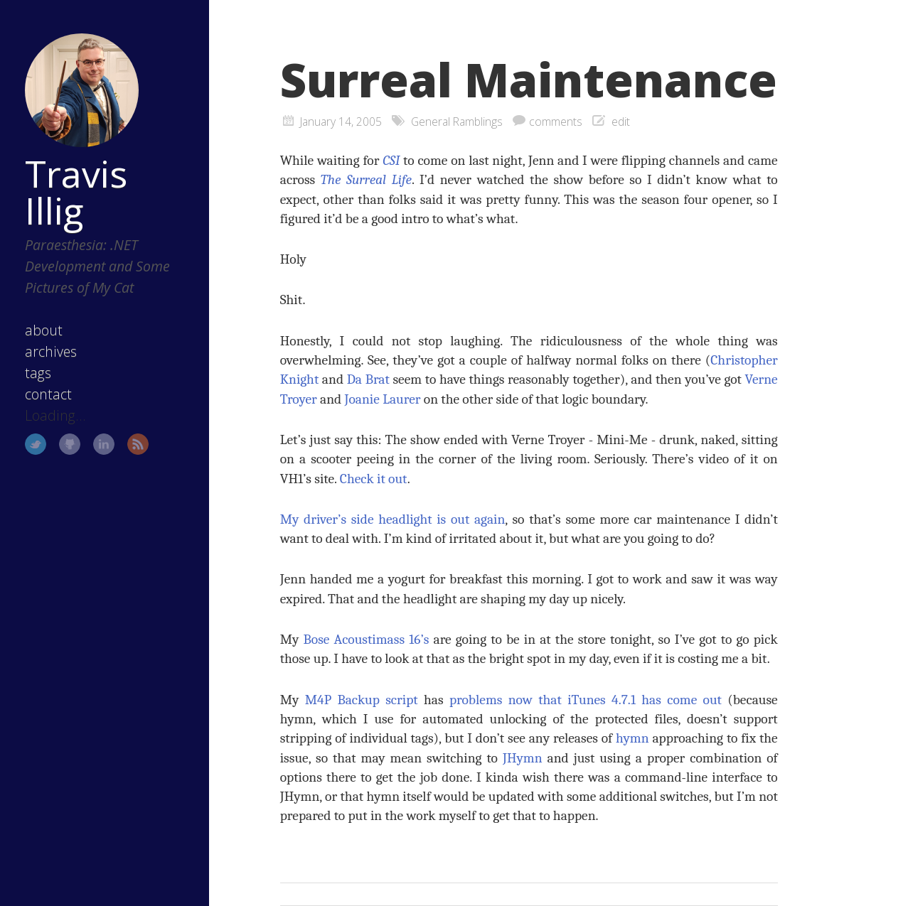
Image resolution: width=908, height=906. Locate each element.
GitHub (69, 444)
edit (620, 121)
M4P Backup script (361, 699)
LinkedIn (103, 444)
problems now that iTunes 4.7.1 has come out (585, 699)
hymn (632, 738)
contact (48, 394)
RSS (138, 444)
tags (38, 372)
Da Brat (368, 379)
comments (555, 121)
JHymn (523, 758)
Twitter (35, 444)
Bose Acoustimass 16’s (366, 639)
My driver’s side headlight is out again (393, 519)
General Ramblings (457, 121)
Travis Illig (76, 192)
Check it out (373, 478)
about (44, 330)
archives (51, 351)
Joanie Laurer (383, 399)
